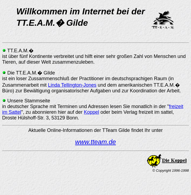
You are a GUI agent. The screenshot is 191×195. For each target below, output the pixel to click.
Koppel (91, 112)
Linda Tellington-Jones (72, 85)
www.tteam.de (95, 141)
